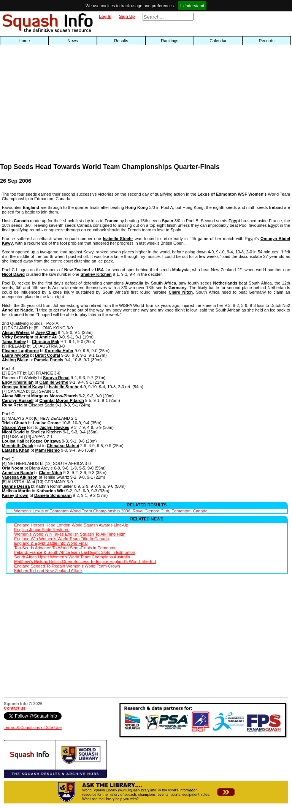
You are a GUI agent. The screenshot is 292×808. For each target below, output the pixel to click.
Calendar (218, 40)
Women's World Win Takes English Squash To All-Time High (69, 534)
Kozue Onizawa (45, 441)
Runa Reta (12, 405)
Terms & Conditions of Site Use (33, 727)
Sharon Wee (14, 427)
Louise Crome (46, 423)
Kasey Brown (15, 495)
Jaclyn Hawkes (54, 427)
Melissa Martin (16, 491)
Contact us (14, 708)
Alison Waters (16, 332)
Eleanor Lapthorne (20, 350)
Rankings (169, 40)
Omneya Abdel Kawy (22, 386)
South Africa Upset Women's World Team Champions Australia (72, 557)
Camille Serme (53, 382)
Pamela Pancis (48, 359)
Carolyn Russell (17, 400)
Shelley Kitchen (96, 274)
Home (24, 40)
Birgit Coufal (47, 355)
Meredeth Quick (17, 445)
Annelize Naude (17, 310)
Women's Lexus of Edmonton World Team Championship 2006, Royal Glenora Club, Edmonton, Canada (110, 511)
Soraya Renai (56, 377)
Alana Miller (13, 396)
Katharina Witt (50, 491)
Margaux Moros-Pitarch (54, 396)
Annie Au (48, 337)
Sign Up (127, 16)
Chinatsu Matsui (63, 445)
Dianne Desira (16, 486)
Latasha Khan (15, 450)
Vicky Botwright (17, 337)
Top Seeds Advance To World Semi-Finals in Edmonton (65, 548)
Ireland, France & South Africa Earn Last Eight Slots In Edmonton (74, 552)
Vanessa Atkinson (20, 477)
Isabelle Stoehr (118, 238)
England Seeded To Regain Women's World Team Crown (67, 566)
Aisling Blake (15, 359)
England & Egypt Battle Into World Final (50, 543)
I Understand (192, 5)
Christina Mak (45, 341)
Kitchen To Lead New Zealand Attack (48, 570)
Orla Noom (12, 468)
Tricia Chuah (14, 423)
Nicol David (13, 274)
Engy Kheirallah (17, 382)
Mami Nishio (47, 450)
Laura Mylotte (15, 355)
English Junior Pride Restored (42, 529)
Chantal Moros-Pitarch (61, 400)
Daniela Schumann (52, 495)
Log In (105, 16)
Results (121, 40)
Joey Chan (46, 332)
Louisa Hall (13, 441)
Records (267, 40)
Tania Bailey (14, 341)
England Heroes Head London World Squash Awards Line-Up (71, 525)
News (72, 40)
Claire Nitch (180, 292)
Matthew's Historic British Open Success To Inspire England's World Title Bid (85, 561)
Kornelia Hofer (58, 350)
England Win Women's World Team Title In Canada (61, 538)
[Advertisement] (93, 106)
